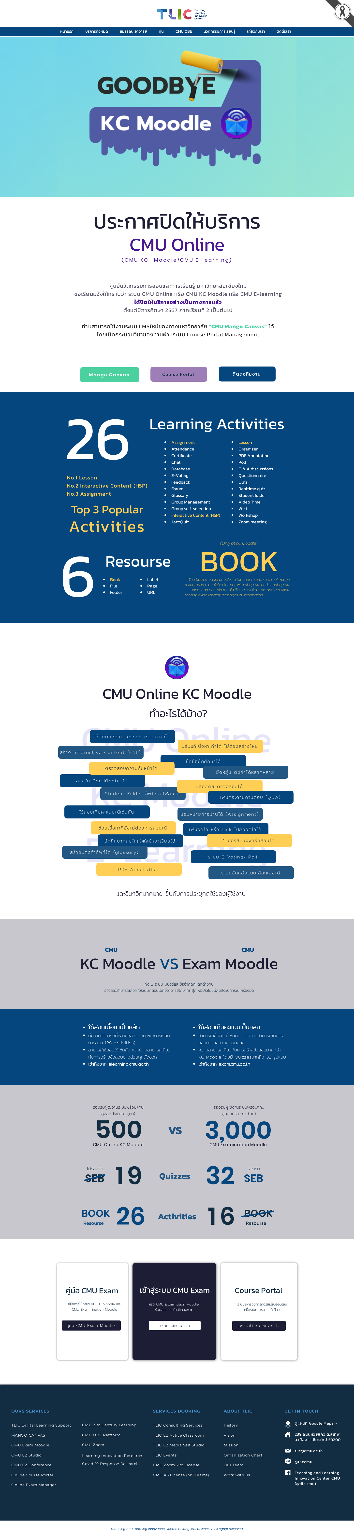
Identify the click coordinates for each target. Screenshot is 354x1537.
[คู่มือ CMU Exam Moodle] (91, 1325)
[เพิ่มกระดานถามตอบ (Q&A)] (251, 797)
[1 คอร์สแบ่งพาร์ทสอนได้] (249, 840)
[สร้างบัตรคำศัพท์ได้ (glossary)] (105, 852)
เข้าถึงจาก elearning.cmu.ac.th (118, 1064)
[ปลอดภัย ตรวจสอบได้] (220, 786)
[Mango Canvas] (109, 374)
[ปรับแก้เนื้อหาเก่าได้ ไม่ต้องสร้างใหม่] (220, 746)
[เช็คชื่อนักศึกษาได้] (203, 761)
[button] (99, 31)
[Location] (288, 1424)
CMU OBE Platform (101, 1435)
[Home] (288, 1434)
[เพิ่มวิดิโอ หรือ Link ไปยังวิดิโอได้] (225, 829)
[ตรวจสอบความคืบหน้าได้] (132, 768)
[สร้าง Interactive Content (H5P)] (101, 752)
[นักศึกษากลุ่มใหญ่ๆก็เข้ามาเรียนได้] (140, 840)
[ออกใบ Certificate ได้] (102, 780)
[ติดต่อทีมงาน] (247, 374)
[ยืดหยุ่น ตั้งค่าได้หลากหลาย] (245, 772)
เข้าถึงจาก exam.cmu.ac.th (224, 1064)
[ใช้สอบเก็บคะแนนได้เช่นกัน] (107, 811)
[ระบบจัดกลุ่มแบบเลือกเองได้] (251, 872)
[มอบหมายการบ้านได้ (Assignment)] (220, 814)
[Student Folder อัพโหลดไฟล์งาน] (143, 793)
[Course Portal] (178, 374)
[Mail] (288, 1450)
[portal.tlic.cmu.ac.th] (259, 1326)
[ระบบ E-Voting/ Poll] (233, 856)
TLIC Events (165, 1455)
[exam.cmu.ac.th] (175, 1325)
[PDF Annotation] (139, 869)
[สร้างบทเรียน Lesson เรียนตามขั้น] (132, 736)
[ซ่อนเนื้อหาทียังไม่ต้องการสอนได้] (133, 827)
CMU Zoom (94, 1444)
